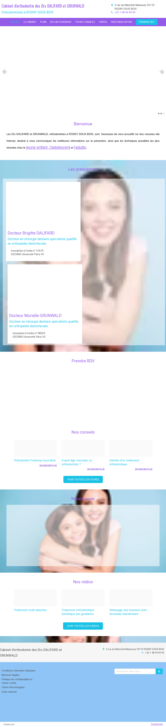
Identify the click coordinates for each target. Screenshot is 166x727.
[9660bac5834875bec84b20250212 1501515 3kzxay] (35, 598)
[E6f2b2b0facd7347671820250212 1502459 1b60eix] (35, 448)
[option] (35, 455)
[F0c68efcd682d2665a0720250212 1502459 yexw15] (83, 448)
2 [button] (161, 113)
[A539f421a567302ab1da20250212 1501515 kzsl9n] (130, 598)
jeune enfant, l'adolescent (48, 147)
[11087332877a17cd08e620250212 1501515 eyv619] (83, 598)
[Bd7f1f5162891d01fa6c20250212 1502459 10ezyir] (130, 448)
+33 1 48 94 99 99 (125, 12)
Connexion (157, 724)
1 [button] (159, 113)
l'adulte (80, 147)
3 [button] (163, 113)
